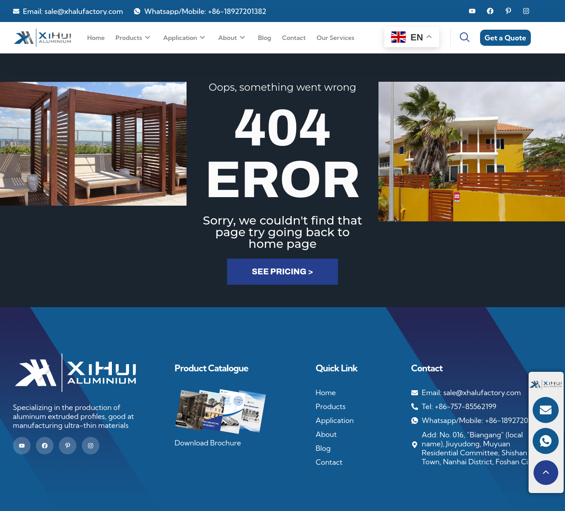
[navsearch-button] (459, 38)
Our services (335, 38)
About (232, 37)
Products (134, 37)
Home (96, 38)
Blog (264, 38)
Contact (294, 38)
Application (185, 37)
